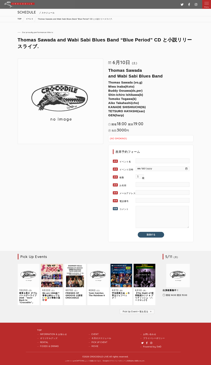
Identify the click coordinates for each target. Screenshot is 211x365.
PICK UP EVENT (99, 342)
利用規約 (130, 361)
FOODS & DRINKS (49, 346)
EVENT (95, 334)
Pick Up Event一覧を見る (135, 311)
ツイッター (182, 4)
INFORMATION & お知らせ (53, 334)
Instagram (151, 342)
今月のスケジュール (101, 338)
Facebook (146, 342)
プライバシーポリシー (154, 338)
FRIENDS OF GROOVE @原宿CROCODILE (74, 295)
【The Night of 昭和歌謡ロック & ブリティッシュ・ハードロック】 (144, 296)
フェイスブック (189, 4)
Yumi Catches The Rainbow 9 (97, 294)
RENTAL (44, 342)
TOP (39, 330)
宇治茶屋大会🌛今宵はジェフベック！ (121, 295)
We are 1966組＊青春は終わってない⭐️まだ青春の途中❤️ (51, 296)
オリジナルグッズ (48, 338)
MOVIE (95, 346)
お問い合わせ (149, 334)
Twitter (142, 342)
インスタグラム (196, 4)
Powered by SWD (152, 346)
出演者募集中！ (171, 290)
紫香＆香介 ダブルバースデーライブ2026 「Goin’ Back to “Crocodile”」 (28, 298)
